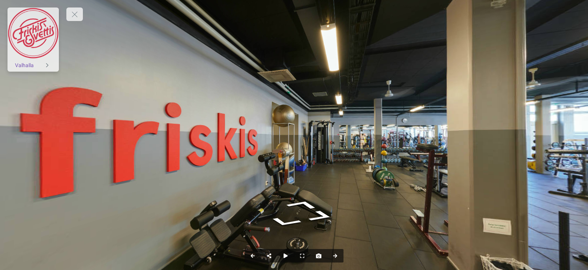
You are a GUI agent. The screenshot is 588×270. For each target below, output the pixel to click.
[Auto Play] (286, 255)
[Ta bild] (318, 255)
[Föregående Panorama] (252, 255)
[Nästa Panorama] (335, 255)
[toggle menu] (74, 14)
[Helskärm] (302, 255)
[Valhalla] (33, 65)
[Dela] (269, 255)
